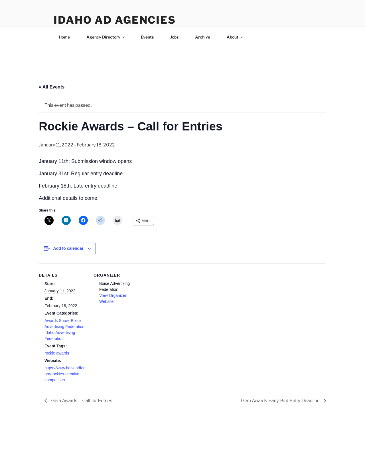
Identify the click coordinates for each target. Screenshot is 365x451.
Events (147, 37)
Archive (202, 37)
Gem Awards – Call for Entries (81, 400)
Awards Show (56, 320)
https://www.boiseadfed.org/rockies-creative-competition (65, 374)
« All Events (51, 86)
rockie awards (56, 353)
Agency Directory (106, 37)
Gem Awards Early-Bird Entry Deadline (281, 400)
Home (64, 37)
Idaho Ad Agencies (115, 20)
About (235, 37)
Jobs (174, 37)
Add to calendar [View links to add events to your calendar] (68, 248)
